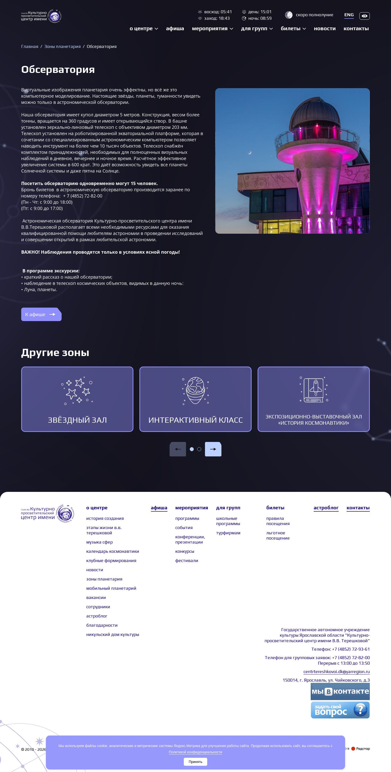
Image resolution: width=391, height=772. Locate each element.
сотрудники (98, 606)
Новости (325, 28)
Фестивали (186, 560)
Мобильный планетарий (111, 588)
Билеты (290, 28)
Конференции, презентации (190, 539)
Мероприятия (210, 28)
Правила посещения (278, 521)
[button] (178, 449)
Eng (349, 14)
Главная (29, 46)
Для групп (254, 28)
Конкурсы (184, 551)
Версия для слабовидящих (364, 16)
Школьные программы (228, 521)
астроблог (96, 615)
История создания (105, 518)
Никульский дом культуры (112, 634)
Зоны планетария (62, 46)
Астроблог (326, 507)
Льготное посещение (278, 535)
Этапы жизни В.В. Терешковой (104, 530)
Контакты (356, 28)
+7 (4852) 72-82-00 (351, 657)
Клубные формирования (111, 560)
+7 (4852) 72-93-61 (351, 649)
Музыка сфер (99, 542)
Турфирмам (228, 532)
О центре (141, 28)
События (184, 527)
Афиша (175, 28)
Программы (187, 518)
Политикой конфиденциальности (195, 752)
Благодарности (102, 625)
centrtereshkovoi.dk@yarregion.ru (336, 671)
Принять (195, 762)
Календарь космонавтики (112, 551)
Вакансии (96, 597)
